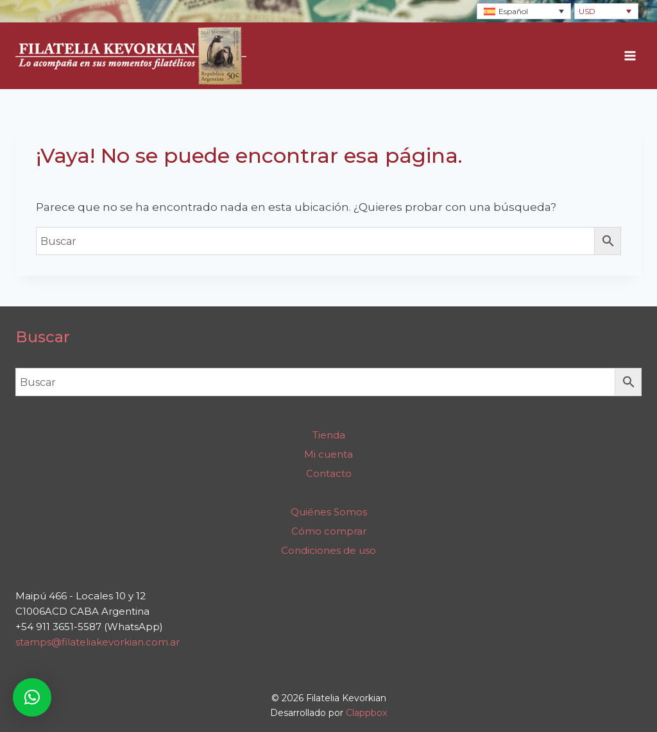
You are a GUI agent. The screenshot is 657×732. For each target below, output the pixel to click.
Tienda (328, 435)
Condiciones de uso (328, 550)
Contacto (329, 473)
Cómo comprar (328, 531)
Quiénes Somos (329, 512)
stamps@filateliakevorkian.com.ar (97, 642)
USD (587, 11)
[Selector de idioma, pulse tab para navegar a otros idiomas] (524, 11)
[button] (32, 697)
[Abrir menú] (630, 56)
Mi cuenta (328, 454)
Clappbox (366, 713)
